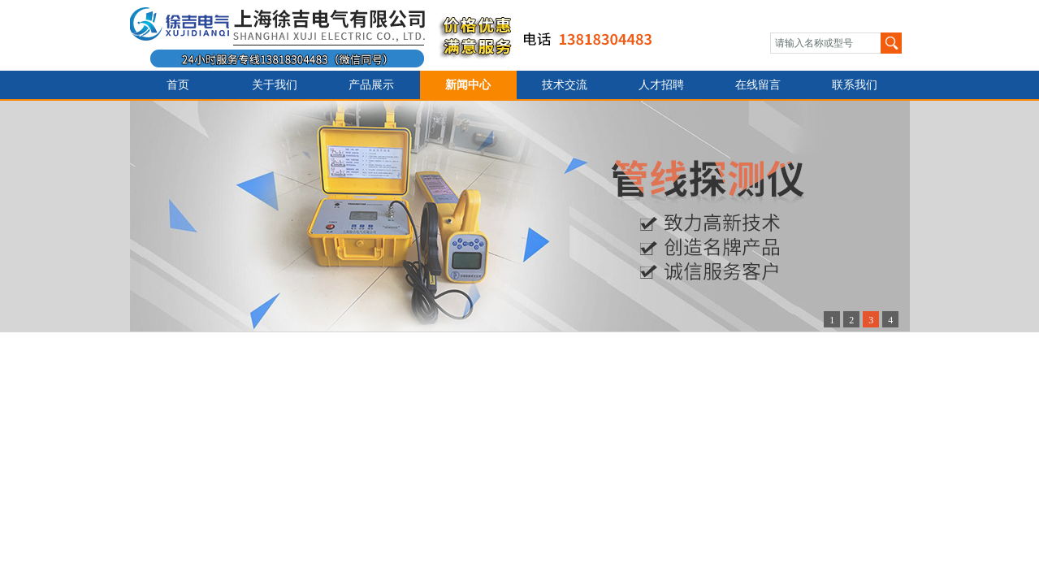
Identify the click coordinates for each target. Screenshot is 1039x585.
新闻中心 (468, 85)
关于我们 (274, 85)
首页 (178, 85)
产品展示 (371, 85)
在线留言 (758, 85)
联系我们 (854, 85)
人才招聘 (661, 85)
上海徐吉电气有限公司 (401, 35)
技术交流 (564, 85)
